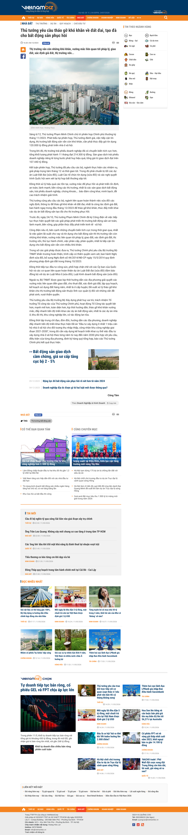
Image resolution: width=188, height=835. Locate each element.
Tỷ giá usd (61, 792)
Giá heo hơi (95, 792)
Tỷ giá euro (83, 792)
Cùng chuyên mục (86, 429)
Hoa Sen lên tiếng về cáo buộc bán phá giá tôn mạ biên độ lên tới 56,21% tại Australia (152, 715)
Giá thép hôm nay (32, 796)
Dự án (53, 23)
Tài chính (92, 661)
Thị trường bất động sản (41, 420)
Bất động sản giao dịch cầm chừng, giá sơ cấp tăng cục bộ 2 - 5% (55, 356)
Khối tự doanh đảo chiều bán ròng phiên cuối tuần (53, 748)
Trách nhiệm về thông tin (34, 832)
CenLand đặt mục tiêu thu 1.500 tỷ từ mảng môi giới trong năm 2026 (96, 497)
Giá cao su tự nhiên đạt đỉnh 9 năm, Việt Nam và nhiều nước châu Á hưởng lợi (70, 656)
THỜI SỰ (31, 18)
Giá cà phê (106, 792)
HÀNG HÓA (50, 18)
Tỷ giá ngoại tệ (48, 792)
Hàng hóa (59, 665)
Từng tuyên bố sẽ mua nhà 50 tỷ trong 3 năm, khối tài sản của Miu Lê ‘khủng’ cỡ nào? (105, 613)
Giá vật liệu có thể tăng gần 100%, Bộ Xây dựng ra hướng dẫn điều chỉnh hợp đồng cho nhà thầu (35, 613)
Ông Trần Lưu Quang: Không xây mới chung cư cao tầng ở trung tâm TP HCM (65, 531)
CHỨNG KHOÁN (93, 18)
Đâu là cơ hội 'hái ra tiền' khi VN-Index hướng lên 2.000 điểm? (109, 736)
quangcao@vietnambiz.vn (148, 820)
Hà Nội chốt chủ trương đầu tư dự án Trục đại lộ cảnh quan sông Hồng (96, 479)
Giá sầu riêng (47, 796)
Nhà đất (27, 23)
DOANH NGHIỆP (107, 18)
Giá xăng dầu (153, 792)
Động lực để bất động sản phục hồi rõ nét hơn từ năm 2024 (74, 381)
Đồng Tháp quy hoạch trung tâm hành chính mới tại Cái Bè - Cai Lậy (60, 569)
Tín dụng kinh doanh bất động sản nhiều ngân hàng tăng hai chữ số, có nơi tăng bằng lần (46, 487)
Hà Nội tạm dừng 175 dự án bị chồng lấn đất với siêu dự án (96, 472)
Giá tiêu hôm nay (120, 792)
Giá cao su (80, 796)
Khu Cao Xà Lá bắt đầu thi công (37, 494)
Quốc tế (28, 549)
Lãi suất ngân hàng (137, 792)
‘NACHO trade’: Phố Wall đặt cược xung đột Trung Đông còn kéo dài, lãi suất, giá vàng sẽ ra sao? (154, 765)
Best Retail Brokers (95, 796)
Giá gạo (70, 796)
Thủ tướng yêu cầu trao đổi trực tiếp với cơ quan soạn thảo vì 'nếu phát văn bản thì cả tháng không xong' (108, 692)
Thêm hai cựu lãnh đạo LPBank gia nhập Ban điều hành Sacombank (104, 654)
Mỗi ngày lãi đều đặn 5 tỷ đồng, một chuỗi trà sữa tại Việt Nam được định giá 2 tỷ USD (71, 613)
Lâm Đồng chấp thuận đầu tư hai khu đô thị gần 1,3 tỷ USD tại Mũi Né (46, 472)
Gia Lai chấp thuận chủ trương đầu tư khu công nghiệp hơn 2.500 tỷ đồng (44, 463)
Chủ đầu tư (79, 23)
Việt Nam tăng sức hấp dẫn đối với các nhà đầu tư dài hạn (45, 479)
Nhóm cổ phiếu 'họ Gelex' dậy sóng (36, 652)
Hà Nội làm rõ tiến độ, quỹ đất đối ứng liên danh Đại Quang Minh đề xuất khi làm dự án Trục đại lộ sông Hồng (97, 488)
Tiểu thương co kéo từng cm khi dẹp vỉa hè (47, 557)
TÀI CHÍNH (70, 18)
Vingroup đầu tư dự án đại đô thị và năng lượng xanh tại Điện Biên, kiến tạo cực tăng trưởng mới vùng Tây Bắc (96, 461)
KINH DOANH (121, 18)
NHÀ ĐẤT (80, 18)
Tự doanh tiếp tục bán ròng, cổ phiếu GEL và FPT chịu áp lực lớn (47, 687)
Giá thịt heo (59, 796)
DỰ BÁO (40, 18)
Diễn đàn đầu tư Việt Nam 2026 (118, 796)
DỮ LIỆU (132, 18)
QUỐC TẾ (60, 18)
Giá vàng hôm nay (32, 792)
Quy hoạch (65, 23)
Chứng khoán (26, 658)
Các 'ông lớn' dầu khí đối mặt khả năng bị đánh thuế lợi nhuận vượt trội (62, 544)
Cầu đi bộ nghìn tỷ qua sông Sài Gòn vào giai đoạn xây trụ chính (58, 518)
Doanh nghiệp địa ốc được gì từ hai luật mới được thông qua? (75, 387)
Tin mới (31, 513)
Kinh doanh (29, 561)
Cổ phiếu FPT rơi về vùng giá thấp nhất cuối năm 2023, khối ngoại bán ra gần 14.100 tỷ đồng (153, 739)
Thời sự (28, 523)
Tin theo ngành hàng (138, 26)
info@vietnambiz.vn (38, 830)
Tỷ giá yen (72, 792)
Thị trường (41, 23)
